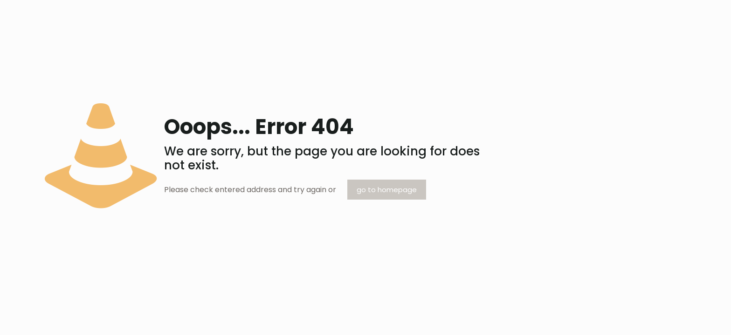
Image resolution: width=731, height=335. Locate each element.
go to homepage (387, 189)
